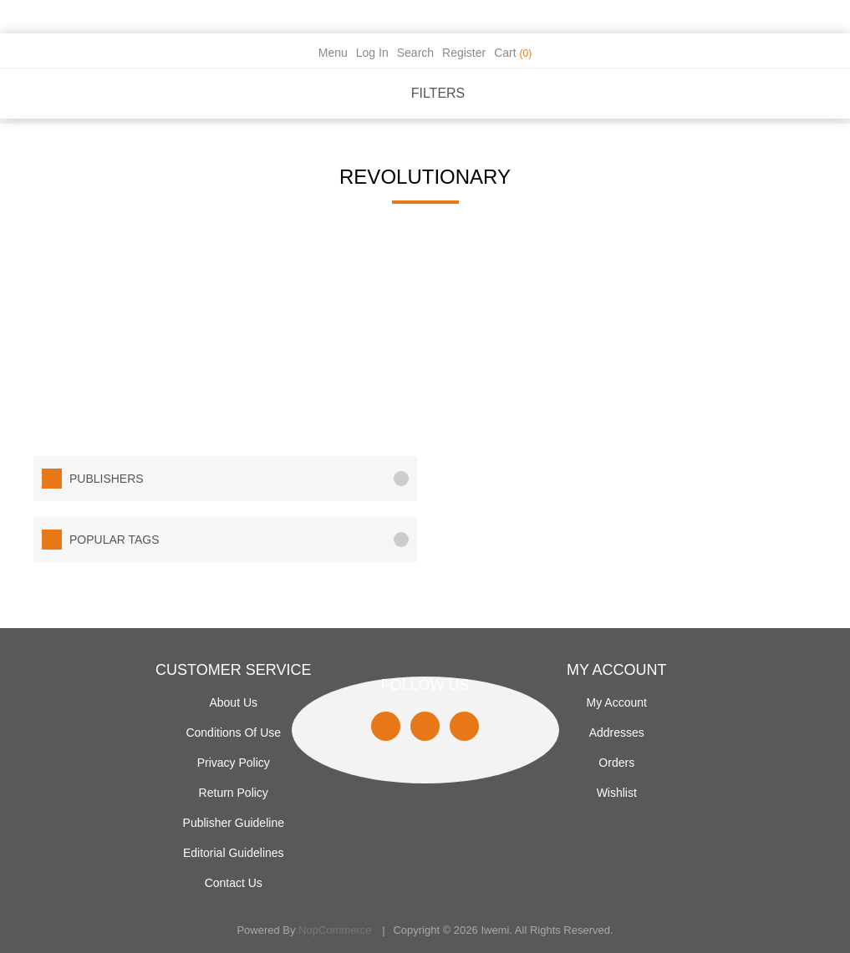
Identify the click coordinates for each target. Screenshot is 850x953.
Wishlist (617, 792)
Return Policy (233, 792)
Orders (616, 762)
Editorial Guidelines (233, 852)
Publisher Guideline (233, 822)
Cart (513, 52)
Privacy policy (233, 762)
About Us (233, 702)
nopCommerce (334, 930)
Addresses (616, 732)
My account (617, 702)
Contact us (233, 883)
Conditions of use (233, 732)
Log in (372, 52)
